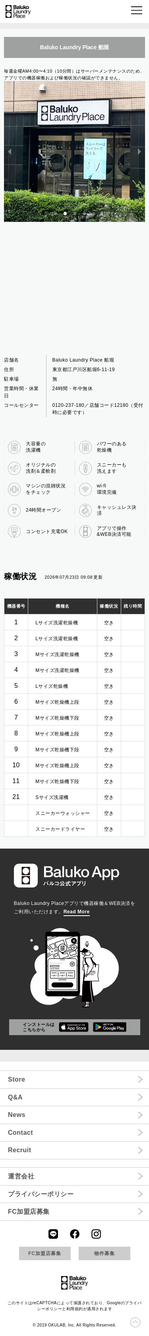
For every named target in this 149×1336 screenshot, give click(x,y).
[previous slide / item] (9, 151)
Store (16, 1079)
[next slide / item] (139, 151)
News (16, 1114)
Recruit (19, 1150)
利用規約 (74, 1309)
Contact (20, 1132)
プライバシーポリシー (41, 1194)
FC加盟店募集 (29, 1211)
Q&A (15, 1097)
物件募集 (104, 1253)
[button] (137, 12)
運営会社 (21, 1176)
